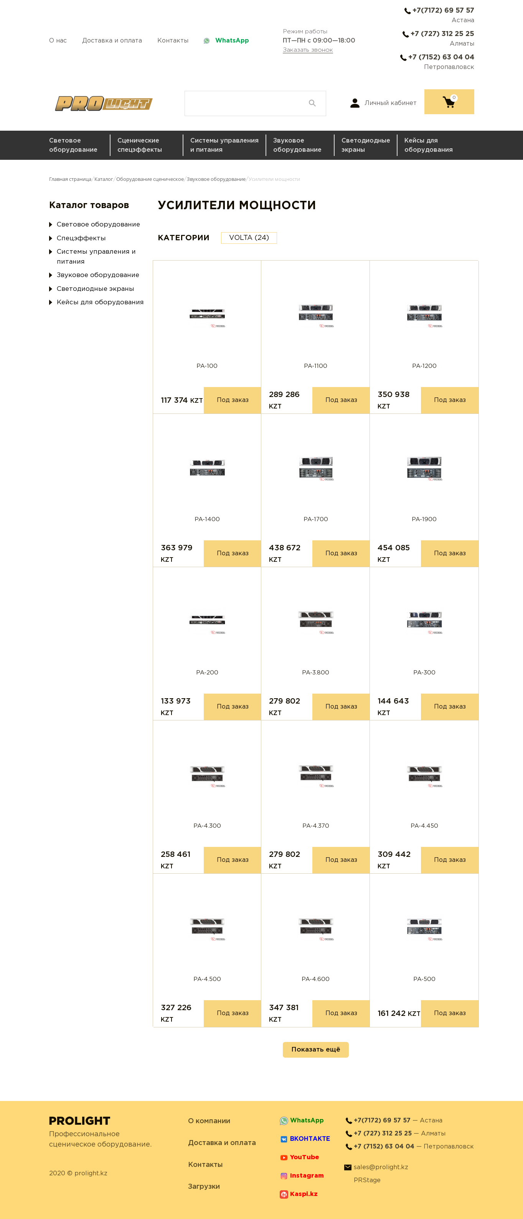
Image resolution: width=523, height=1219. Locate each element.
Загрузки (204, 1187)
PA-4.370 (315, 826)
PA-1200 (424, 366)
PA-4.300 (207, 826)
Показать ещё (315, 1050)
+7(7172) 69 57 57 (443, 11)
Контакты (172, 41)
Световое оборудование (73, 145)
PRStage (367, 1180)
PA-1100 (315, 366)
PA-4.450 (424, 826)
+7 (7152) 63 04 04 (441, 57)
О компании (209, 1121)
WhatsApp (232, 41)
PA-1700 (316, 519)
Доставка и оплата (112, 41)
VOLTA (249, 238)
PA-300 (424, 672)
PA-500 (424, 979)
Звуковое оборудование (297, 145)
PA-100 (207, 366)
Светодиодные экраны (366, 145)
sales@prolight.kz (381, 1167)
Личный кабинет (391, 103)
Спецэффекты (81, 238)
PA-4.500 (207, 979)
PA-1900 (424, 519)
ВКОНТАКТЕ (310, 1139)
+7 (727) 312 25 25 (442, 34)
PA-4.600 (316, 979)
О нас (58, 41)
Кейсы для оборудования (428, 145)
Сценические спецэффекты (139, 145)
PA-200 (207, 672)
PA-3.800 (315, 672)
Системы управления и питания (224, 145)
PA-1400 (207, 519)
